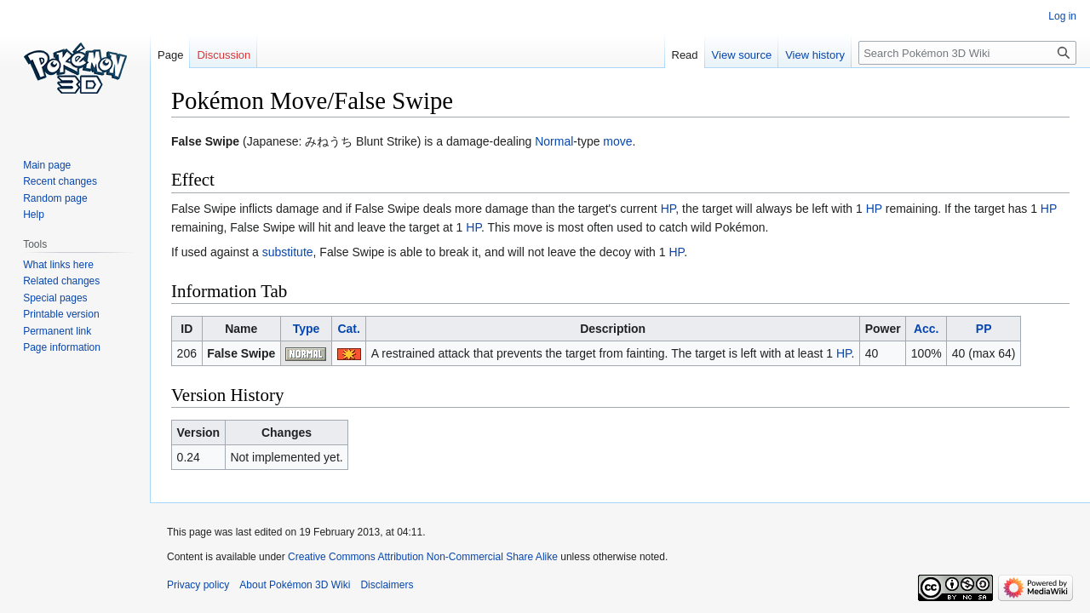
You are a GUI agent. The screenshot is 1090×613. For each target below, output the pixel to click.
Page (170, 55)
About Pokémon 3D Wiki (294, 585)
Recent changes (60, 181)
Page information (61, 347)
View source (742, 55)
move (617, 141)
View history (815, 55)
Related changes (61, 281)
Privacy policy (198, 585)
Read (685, 55)
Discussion (223, 55)
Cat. (348, 328)
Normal (554, 141)
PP (984, 328)
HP (668, 208)
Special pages (55, 298)
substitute (287, 252)
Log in (1062, 16)
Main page (47, 165)
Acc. (926, 328)
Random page (55, 198)
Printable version (61, 314)
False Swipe (241, 353)
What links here (58, 265)
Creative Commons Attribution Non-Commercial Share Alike (423, 557)
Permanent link (57, 331)
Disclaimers (386, 585)
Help (33, 215)
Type (306, 328)
